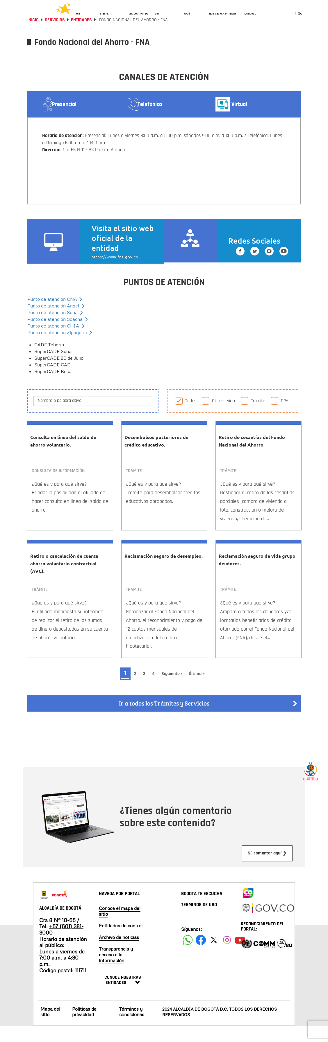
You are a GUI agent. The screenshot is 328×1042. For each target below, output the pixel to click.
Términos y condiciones (131, 1027)
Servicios (55, 36)
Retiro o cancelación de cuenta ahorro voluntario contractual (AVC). (64, 579)
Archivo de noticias (119, 953)
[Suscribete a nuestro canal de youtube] (284, 268)
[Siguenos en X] (214, 956)
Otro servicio (223, 416)
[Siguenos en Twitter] (254, 268)
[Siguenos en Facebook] (240, 268)
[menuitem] (84, 19)
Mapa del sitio (50, 1027)
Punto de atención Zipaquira (60, 348)
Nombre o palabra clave (59, 416)
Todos (190, 416)
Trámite (258, 416)
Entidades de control (120, 941)
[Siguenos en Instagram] (269, 268)
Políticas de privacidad (84, 1027)
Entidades (81, 36)
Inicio (33, 36)
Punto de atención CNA (55, 315)
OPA (284, 416)
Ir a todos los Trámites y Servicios (208, 719)
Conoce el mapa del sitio (119, 927)
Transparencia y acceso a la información (116, 970)
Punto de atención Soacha (57, 335)
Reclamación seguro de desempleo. (163, 571)
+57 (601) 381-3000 (61, 945)
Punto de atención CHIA (56, 341)
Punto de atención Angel (56, 321)
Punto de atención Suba (55, 328)
